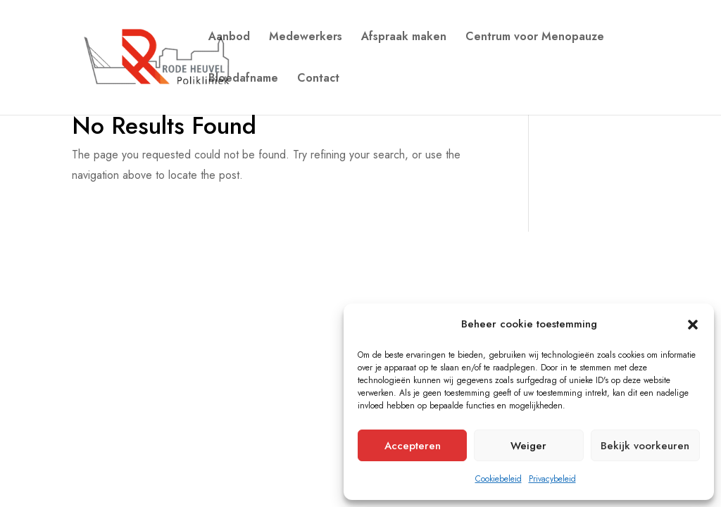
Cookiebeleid (498, 478)
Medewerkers (305, 38)
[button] (693, 325)
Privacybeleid (552, 478)
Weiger (528, 445)
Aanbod (229, 38)
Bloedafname (243, 79)
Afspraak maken (403, 38)
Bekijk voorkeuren (645, 445)
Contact (318, 79)
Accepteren (412, 445)
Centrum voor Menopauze (534, 38)
